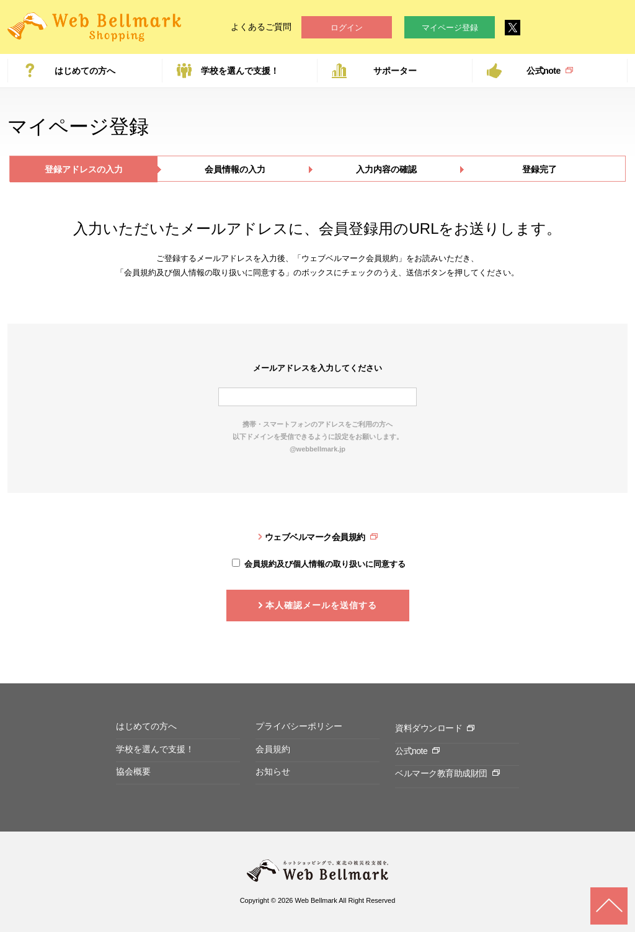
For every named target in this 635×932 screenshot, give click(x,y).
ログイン (347, 27)
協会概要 (133, 771)
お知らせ (272, 771)
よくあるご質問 (261, 27)
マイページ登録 (450, 27)
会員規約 (272, 749)
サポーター (395, 71)
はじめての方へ (85, 71)
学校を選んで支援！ (240, 71)
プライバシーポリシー (298, 726)
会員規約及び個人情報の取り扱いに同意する (325, 564)
